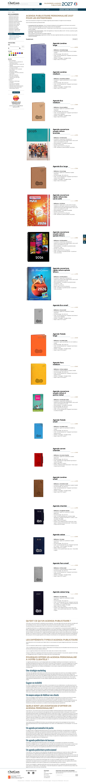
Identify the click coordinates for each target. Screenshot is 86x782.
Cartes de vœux (39, 9)
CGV (45, 772)
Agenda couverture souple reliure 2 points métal (61, 393)
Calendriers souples (13, 26)
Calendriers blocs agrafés (14, 24)
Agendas (21, 9)
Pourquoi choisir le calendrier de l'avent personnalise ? (16, 63)
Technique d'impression (14, 76)
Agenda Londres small (60, 478)
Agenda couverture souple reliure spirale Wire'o (61, 234)
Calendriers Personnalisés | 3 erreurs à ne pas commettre (16, 67)
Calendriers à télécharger (14, 81)
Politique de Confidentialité (57, 780)
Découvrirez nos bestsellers (54, 26)
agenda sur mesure (53, 30)
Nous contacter (47, 776)
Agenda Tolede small (59, 421)
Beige (9, 53)
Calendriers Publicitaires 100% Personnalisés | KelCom (15, 88)
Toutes (15, 55)
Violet (18, 53)
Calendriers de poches (14, 25)
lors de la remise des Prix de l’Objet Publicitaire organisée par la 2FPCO (16, 106)
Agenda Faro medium (58, 363)
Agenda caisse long (61, 592)
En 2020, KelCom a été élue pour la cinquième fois (16, 103)
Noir (13, 55)
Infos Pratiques (73, 9)
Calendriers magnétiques (14, 29)
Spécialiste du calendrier (14, 84)
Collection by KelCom (14, 15)
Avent (48, 9)
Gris (11, 55)
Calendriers (12, 9)
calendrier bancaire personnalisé (68, 764)
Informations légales (48, 773)
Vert (9, 55)
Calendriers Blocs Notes (14, 22)
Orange (13, 53)
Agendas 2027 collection (14, 35)
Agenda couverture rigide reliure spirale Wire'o (61, 270)
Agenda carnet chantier (59, 449)
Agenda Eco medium (58, 101)
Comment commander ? (14, 83)
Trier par (75, 39)
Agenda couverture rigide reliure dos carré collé (61, 197)
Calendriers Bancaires (14, 17)
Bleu (20, 53)
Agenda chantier (60, 506)
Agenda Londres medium (60, 73)
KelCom (67, 9)
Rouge (15, 53)
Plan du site (46, 774)
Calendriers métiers (13, 71)
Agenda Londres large (60, 44)
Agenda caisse (59, 535)
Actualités (11, 82)
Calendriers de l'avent (13, 18)
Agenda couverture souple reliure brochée (61, 131)
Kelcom (10, 79)
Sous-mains (28, 9)
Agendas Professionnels (14, 37)
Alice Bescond (47, 777)
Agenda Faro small (61, 563)
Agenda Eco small (60, 305)
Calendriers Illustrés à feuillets (15, 21)
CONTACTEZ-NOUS (16, 92)
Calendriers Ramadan (14, 28)
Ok (76, 775)
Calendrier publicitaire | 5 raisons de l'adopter (16, 65)
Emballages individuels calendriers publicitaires (16, 73)
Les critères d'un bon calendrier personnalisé (15, 70)
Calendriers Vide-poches (14, 30)
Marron (22, 53)
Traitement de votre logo (14, 77)
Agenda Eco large (60, 166)
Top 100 (62, 9)
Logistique (11, 78)
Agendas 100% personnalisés (15, 36)
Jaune (11, 53)
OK (23, 46)
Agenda (10, 33)
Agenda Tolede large (59, 335)
